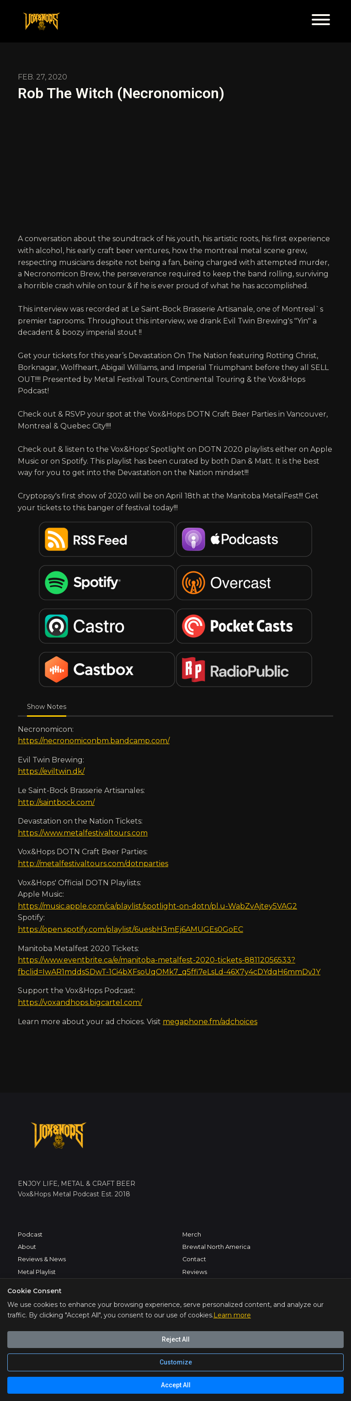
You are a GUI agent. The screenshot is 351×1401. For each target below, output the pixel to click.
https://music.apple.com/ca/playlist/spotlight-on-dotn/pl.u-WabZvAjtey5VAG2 (157, 906)
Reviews (194, 1272)
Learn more (232, 1315)
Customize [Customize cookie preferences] (176, 1362)
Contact (194, 1259)
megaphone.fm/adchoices (210, 1021)
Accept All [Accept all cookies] (176, 1385)
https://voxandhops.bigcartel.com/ (80, 1002)
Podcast (30, 1234)
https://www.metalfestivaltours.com (83, 833)
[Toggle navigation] (321, 21)
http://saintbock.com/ (56, 802)
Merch (191, 1234)
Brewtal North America (216, 1246)
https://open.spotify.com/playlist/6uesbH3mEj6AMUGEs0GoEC (130, 929)
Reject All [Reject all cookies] (176, 1339)
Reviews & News (42, 1259)
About (27, 1246)
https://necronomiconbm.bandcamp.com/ (94, 740)
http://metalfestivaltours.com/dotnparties (93, 863)
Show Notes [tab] (46, 707)
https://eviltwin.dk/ (51, 771)
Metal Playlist (37, 1272)
